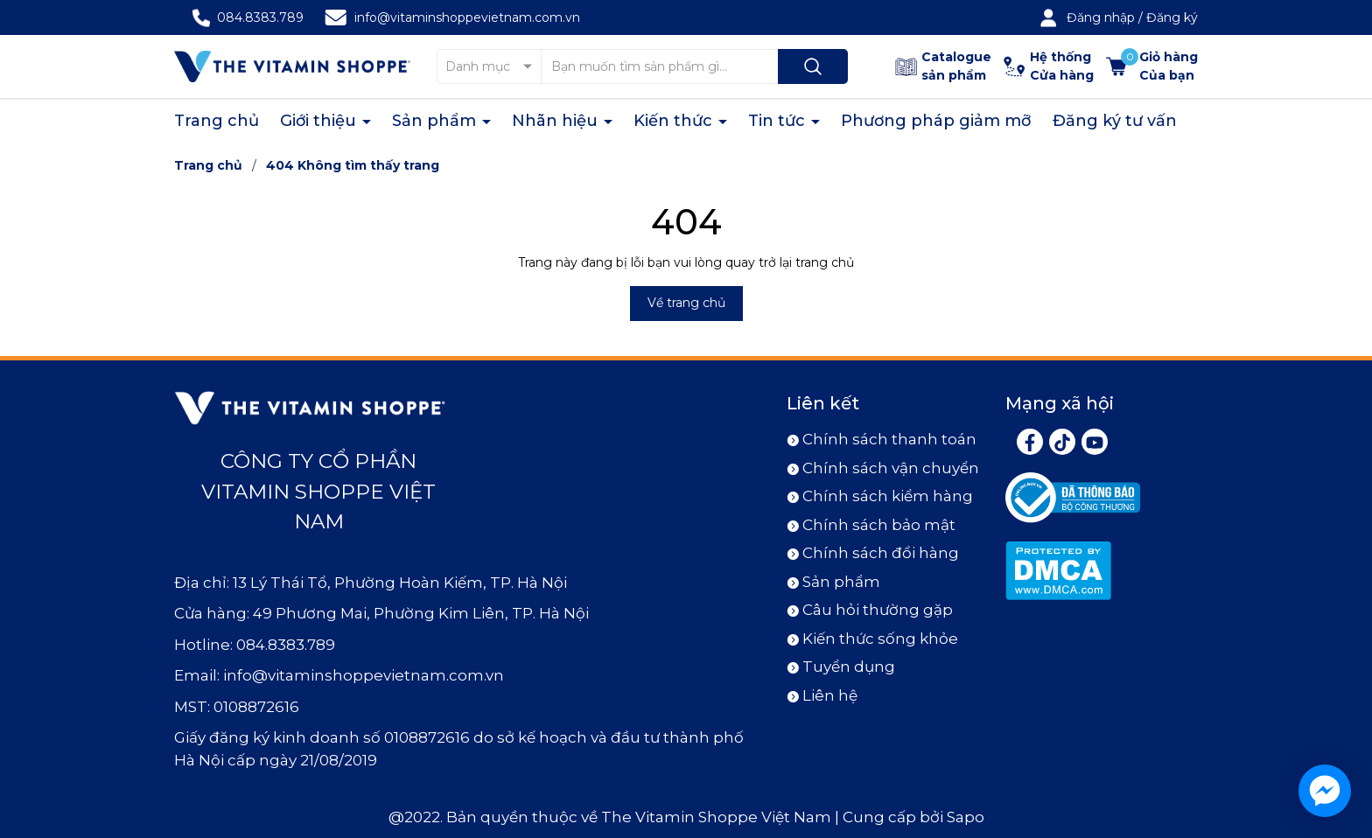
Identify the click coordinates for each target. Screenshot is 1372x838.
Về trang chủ (686, 303)
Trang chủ (216, 120)
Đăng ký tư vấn (1115, 120)
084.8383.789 (260, 17)
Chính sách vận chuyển (890, 468)
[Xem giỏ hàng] (1152, 66)
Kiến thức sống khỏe (880, 638)
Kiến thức (675, 120)
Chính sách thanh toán (889, 439)
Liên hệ (830, 695)
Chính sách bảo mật (879, 525)
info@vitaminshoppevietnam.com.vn (467, 17)
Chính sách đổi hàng (880, 553)
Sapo (965, 817)
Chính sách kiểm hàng (887, 496)
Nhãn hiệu (557, 120)
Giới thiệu (320, 120)
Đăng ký (1172, 17)
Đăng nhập (1101, 17)
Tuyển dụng (848, 666)
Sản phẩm (436, 120)
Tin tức (778, 120)
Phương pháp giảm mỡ (936, 120)
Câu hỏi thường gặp (877, 609)
